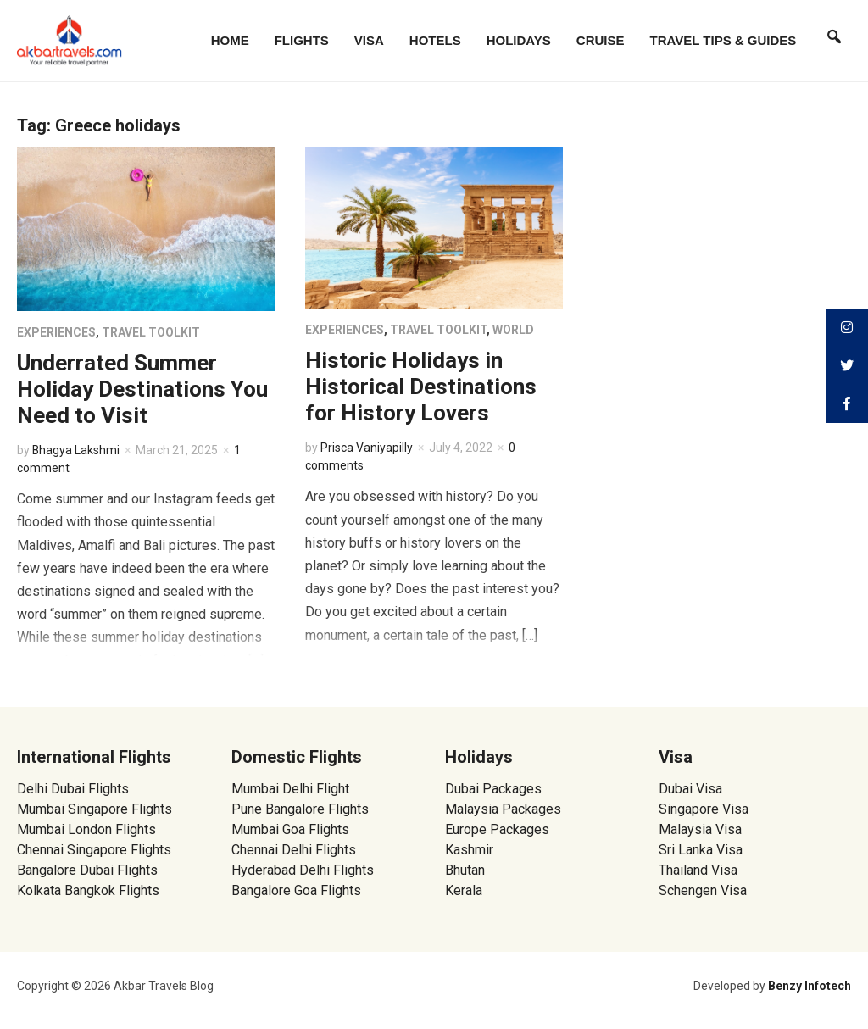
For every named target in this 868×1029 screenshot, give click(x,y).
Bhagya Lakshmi (76, 450)
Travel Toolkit (151, 332)
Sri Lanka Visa (702, 850)
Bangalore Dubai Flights (87, 870)
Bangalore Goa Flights (296, 890)
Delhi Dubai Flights (73, 789)
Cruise (600, 40)
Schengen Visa (703, 890)
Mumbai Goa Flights (290, 829)
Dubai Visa (690, 789)
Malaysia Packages (503, 809)
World (513, 330)
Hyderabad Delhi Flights (302, 870)
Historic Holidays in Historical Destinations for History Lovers (421, 387)
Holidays (519, 40)
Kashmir (469, 850)
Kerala (463, 890)
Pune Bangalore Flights (300, 809)
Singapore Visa (703, 809)
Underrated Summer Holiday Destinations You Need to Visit (142, 389)
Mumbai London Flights (86, 829)
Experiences (56, 332)
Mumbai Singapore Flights (94, 809)
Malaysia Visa (700, 829)
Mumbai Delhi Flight (290, 789)
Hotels (435, 40)
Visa (369, 40)
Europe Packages (497, 829)
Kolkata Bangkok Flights (88, 890)
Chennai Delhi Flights (293, 850)
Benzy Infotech (809, 986)
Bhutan (465, 870)
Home (230, 40)
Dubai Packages (493, 789)
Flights (302, 40)
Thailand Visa (698, 870)
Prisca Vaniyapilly (366, 447)
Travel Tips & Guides (723, 40)
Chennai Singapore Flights (94, 850)
